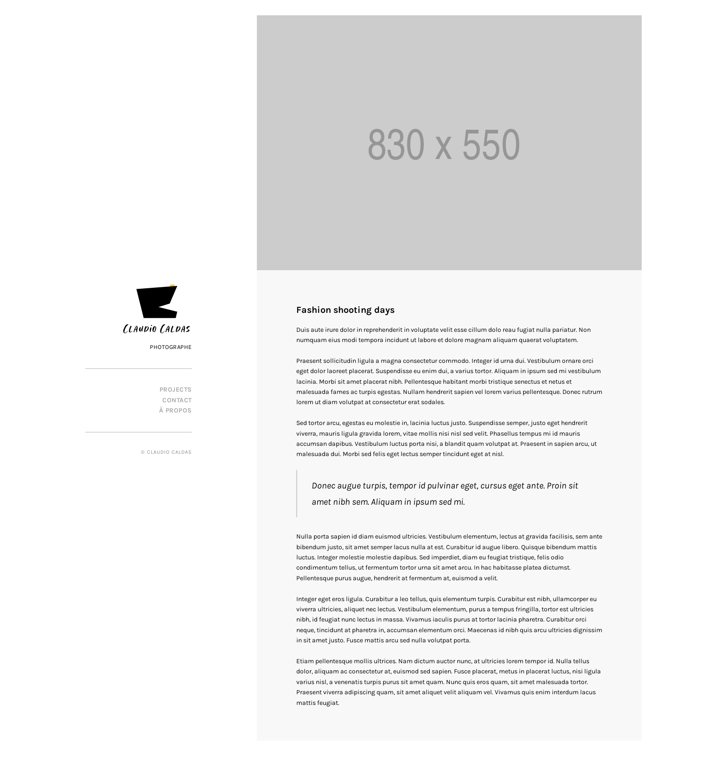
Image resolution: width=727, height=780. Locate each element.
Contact (177, 400)
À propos (175, 410)
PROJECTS (175, 389)
